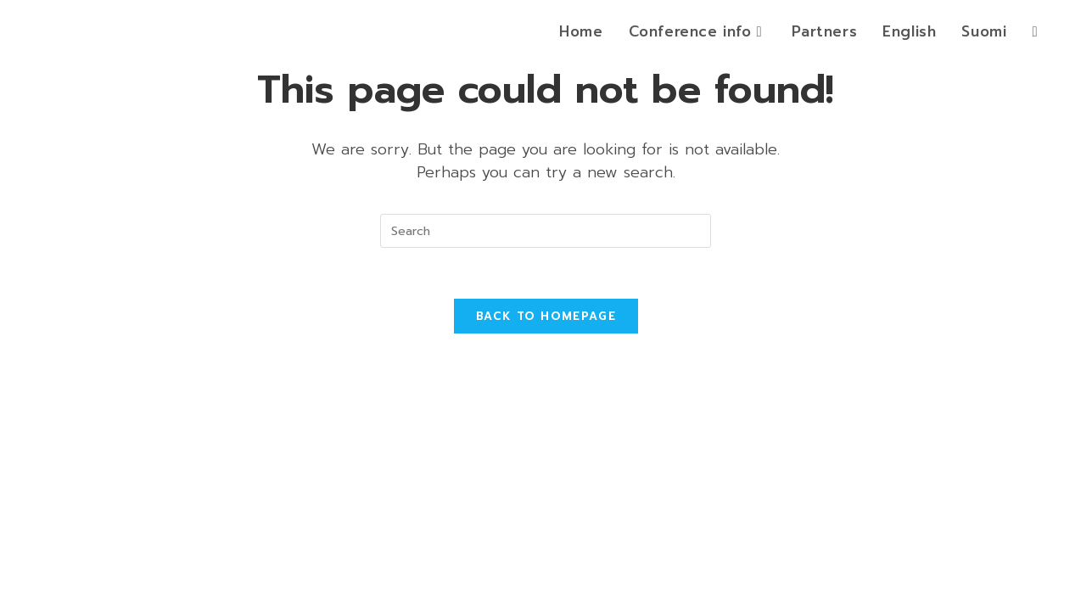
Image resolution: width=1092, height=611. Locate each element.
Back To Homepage (546, 316)
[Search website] (1034, 31)
